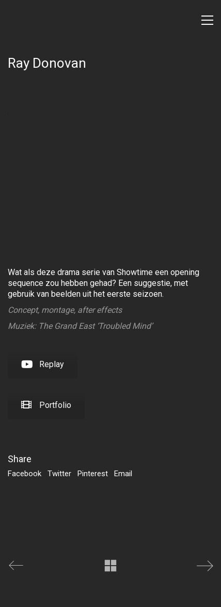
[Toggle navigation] (207, 20)
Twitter (59, 473)
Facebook (24, 473)
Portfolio (46, 405)
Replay (42, 364)
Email (123, 473)
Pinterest (92, 473)
